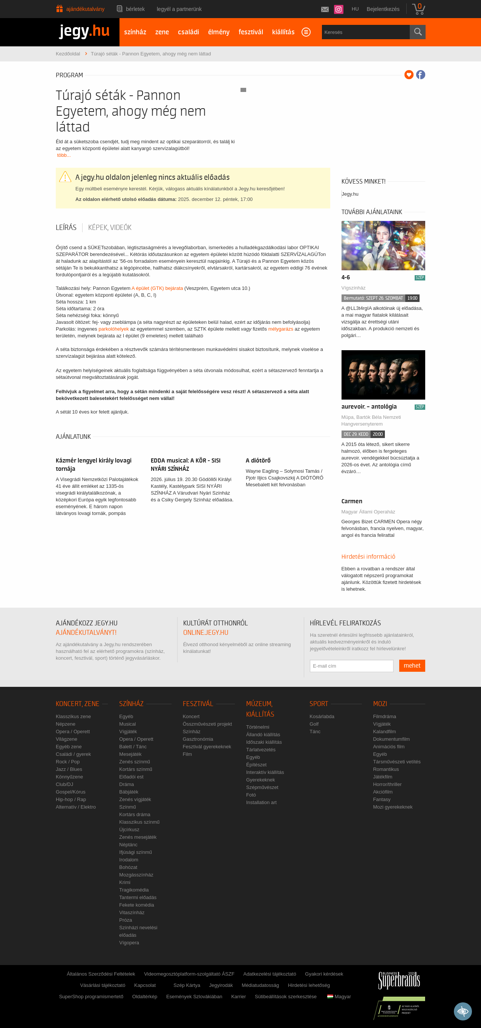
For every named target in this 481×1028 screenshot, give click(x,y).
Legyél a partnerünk (179, 9)
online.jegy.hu (205, 633)
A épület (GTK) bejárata (157, 288)
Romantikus (386, 769)
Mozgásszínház (136, 875)
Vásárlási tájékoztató (102, 985)
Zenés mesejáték (137, 837)
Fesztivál (198, 704)
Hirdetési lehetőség (309, 985)
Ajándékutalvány (85, 9)
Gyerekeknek (260, 780)
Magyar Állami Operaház (368, 512)
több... (64, 155)
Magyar (339, 996)
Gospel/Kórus (71, 792)
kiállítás (283, 32)
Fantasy (382, 799)
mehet (412, 665)
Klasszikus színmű (139, 822)
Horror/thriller (387, 784)
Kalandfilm (384, 731)
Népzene (65, 724)
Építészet (256, 765)
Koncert (191, 716)
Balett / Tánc (133, 746)
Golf (314, 724)
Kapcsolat (145, 985)
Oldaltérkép (144, 996)
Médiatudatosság (260, 985)
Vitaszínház (131, 912)
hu (355, 9)
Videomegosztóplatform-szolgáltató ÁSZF (189, 974)
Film (187, 754)
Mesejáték (130, 754)
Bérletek (135, 9)
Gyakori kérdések (324, 974)
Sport (318, 704)
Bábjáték (128, 792)
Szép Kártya (186, 985)
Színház (131, 704)
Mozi (380, 704)
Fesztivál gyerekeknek (207, 746)
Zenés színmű (134, 761)
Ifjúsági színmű (135, 852)
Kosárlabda (321, 716)
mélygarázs (280, 329)
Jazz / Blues (69, 769)
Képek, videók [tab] (110, 228)
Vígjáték (128, 731)
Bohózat (128, 867)
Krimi (124, 882)
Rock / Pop (68, 761)
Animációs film (389, 746)
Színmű (127, 807)
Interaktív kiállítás (265, 772)
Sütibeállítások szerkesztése (286, 996)
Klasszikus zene (73, 716)
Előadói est (131, 777)
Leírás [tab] (66, 228)
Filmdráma (384, 716)
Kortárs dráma (134, 814)
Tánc (314, 731)
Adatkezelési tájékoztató (269, 974)
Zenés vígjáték (135, 799)
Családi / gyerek (73, 754)
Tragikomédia (134, 890)
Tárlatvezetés (261, 749)
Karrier (238, 996)
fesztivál (251, 32)
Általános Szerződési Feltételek (101, 974)
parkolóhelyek (113, 329)
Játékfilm (382, 777)
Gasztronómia (198, 739)
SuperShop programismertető (91, 996)
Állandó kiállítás (263, 734)
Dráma (126, 784)
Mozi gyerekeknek (393, 807)
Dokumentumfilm (391, 739)
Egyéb (126, 716)
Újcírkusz (129, 829)
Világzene (66, 739)
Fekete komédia (136, 905)
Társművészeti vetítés (397, 761)
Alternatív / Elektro (76, 807)
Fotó (251, 795)
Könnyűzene (69, 777)
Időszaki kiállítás (264, 742)
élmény (219, 32)
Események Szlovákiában (194, 996)
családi (188, 32)
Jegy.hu (350, 194)
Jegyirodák (221, 985)
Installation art (261, 802)
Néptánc (128, 844)
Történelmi (257, 727)
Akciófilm (383, 792)
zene (162, 32)
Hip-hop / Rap (71, 799)
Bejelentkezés (383, 9)
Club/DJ (64, 784)
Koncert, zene (78, 704)
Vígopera (129, 942)
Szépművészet (262, 787)
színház (135, 32)
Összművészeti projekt (207, 724)
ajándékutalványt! (86, 633)
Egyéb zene (69, 746)
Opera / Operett (73, 731)
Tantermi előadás (137, 897)
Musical (127, 724)
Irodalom (128, 860)
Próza (125, 920)
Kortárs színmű (135, 769)
